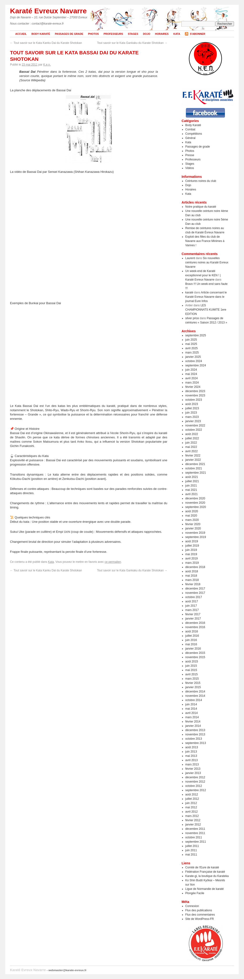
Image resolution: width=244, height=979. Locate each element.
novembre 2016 (195, 627)
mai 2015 (191, 670)
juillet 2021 (192, 481)
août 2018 (191, 571)
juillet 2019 (192, 545)
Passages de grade (69, 33)
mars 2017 (192, 610)
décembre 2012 (195, 777)
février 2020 (192, 524)
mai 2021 (191, 490)
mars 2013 (192, 764)
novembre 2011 (195, 833)
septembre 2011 (195, 841)
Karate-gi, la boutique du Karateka (207, 876)
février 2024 (192, 387)
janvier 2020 (193, 528)
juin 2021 (191, 485)
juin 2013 (191, 751)
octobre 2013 (193, 738)
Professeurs (113, 33)
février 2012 (192, 820)
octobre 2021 (193, 468)
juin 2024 (191, 369)
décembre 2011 (195, 828)
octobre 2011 (193, 837)
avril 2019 (191, 558)
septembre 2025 (195, 335)
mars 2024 (192, 382)
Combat (190, 129)
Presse (189, 155)
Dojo (146, 33)
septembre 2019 (195, 537)
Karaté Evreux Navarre (48, 11)
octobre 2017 (193, 597)
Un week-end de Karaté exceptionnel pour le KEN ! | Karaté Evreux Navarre (203, 275)
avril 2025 (191, 348)
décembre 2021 (195, 464)
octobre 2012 (193, 786)
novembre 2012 (195, 781)
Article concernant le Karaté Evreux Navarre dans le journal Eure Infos (206, 297)
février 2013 (192, 768)
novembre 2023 (195, 395)
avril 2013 (191, 760)
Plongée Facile (194, 893)
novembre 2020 (195, 502)
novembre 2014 (195, 695)
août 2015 (191, 661)
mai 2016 (191, 644)
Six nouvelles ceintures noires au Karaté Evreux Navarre (207, 262)
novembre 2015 (195, 657)
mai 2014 (191, 708)
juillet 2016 (192, 635)
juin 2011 (191, 850)
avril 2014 (191, 713)
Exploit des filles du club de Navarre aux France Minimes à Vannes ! (204, 241)
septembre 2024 (195, 365)
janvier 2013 (193, 773)
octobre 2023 (193, 399)
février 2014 (192, 721)
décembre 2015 (195, 653)
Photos (93, 33)
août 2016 (191, 631)
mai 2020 (191, 515)
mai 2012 (191, 807)
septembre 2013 (195, 743)
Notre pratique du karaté (200, 206)
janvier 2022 (193, 459)
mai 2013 (191, 756)
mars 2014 (192, 717)
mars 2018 (192, 580)
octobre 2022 (193, 429)
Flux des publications (198, 910)
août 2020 (191, 511)
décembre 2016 (195, 623)
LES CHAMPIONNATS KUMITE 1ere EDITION (205, 310)
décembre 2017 (195, 588)
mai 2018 (191, 575)
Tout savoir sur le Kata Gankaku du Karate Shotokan (132, 43)
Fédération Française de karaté (205, 871)
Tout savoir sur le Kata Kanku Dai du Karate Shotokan (46, 43)
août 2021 (191, 477)
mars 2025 (192, 352)
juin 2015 (191, 665)
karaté (189, 292)
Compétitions (193, 133)
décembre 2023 (195, 391)
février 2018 (192, 584)
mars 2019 (192, 562)
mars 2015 (192, 678)
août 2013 (191, 747)
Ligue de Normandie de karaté (204, 889)
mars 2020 (192, 520)
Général (190, 138)
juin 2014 (191, 704)
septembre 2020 (195, 507)
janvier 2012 (193, 824)
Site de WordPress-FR (199, 919)
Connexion (192, 906)
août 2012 (191, 794)
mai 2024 (191, 374)
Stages (133, 33)
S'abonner (197, 33)
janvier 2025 (193, 357)
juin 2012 (191, 803)
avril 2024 (191, 378)
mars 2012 (192, 816)
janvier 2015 (193, 687)
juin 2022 (191, 442)
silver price (192, 318)
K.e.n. (47, 64)
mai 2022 (191, 447)
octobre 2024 (193, 361)
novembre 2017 (195, 593)
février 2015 (192, 683)
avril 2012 (191, 811)
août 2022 (191, 434)
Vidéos (189, 168)
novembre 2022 (195, 425)
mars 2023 (192, 417)
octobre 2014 (193, 700)
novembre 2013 (195, 734)
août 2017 (191, 601)
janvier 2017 (193, 618)
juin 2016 (191, 640)
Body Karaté (40, 33)
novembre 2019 (195, 532)
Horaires (162, 33)
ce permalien (113, 562)
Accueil (21, 33)
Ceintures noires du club (200, 181)
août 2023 (191, 404)
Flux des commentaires (200, 914)
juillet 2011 (192, 846)
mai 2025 (191, 344)
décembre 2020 (195, 498)
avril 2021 (191, 494)
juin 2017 (191, 605)
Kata (176, 33)
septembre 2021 (195, 472)
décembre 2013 (195, 730)
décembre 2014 (195, 691)
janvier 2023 (193, 421)
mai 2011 (191, 854)
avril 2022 (191, 451)
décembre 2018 (195, 567)
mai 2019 (191, 554)
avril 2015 (191, 674)
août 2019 (191, 541)
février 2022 (192, 455)
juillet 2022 (192, 438)
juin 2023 (191, 412)
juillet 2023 (192, 408)
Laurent (190, 258)
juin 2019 (191, 550)
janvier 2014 (193, 726)
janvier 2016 (193, 648)
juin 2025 (191, 339)
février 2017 (192, 614)
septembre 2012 (195, 790)
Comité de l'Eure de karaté (202, 867)
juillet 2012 (192, 798)
